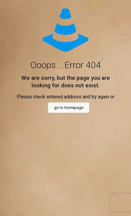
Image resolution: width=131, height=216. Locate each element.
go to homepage (68, 107)
